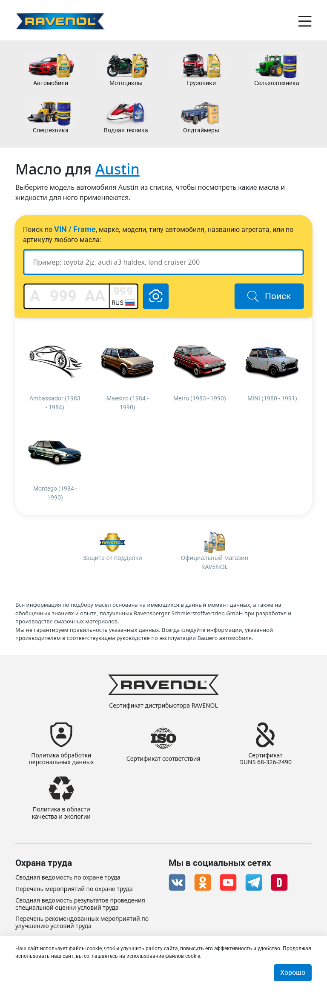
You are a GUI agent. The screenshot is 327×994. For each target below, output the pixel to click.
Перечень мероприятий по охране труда (74, 889)
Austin (117, 169)
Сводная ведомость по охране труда (67, 877)
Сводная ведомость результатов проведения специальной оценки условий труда (80, 904)
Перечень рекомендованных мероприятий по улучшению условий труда (82, 922)
